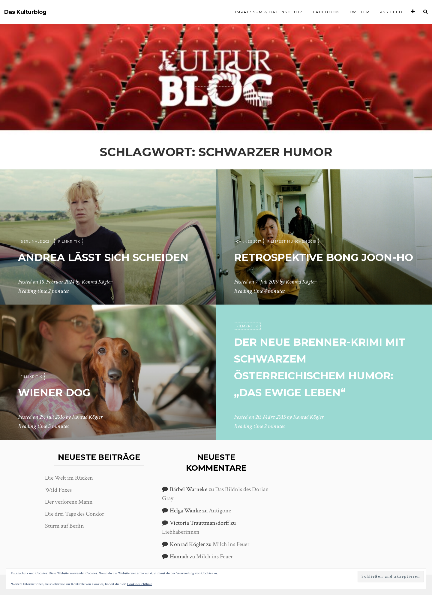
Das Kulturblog (25, 12)
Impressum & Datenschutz (269, 12)
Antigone (220, 511)
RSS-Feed (391, 12)
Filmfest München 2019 (291, 225)
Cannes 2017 (248, 225)
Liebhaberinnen (181, 532)
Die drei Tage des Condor (74, 514)
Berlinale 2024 (36, 225)
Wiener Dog (60, 392)
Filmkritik (69, 225)
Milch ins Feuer (231, 544)
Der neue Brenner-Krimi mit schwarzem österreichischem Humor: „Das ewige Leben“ (319, 358)
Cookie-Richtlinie (139, 584)
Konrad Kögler (98, 282)
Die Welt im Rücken (69, 478)
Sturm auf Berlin (64, 526)
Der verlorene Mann (69, 502)
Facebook (326, 12)
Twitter (359, 12)
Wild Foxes (58, 490)
